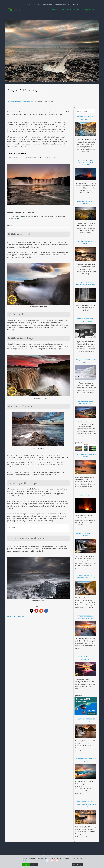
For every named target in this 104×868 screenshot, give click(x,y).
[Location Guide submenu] (64, 9)
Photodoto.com (23, 219)
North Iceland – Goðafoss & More (85, 455)
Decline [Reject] (34, 864)
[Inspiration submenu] (95, 9)
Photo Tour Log (28, 101)
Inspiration (89, 9)
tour (23, 616)
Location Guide (57, 9)
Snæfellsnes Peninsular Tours (85, 535)
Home (10, 101)
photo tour (17, 616)
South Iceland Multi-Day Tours (86, 760)
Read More (27, 860)
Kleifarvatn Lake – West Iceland (85, 242)
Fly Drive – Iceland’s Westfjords (86, 658)
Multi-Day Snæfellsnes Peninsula (86, 720)
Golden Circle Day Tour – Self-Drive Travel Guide (86, 576)
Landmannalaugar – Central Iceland (86, 402)
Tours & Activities (74, 9)
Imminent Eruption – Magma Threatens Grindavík (86, 162)
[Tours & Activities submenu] (83, 9)
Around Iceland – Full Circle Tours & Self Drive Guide (86, 804)
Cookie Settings (77, 864)
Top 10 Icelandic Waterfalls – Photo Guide (86, 283)
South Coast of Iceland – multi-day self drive (86, 617)
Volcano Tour (85, 495)
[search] (84, 111)
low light (10, 616)
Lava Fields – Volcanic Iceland (85, 202)
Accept (25, 864)
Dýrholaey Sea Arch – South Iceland (85, 320)
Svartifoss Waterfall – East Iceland (86, 118)
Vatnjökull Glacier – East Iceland (86, 361)
